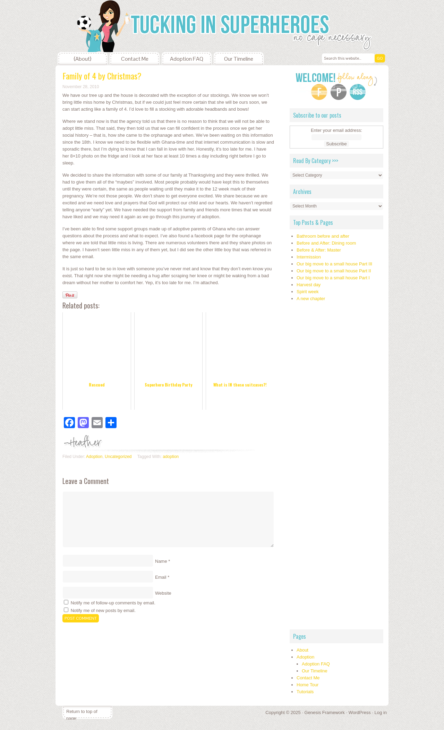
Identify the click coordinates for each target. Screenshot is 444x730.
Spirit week (308, 291)
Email (160, 577)
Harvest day (309, 284)
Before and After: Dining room (326, 243)
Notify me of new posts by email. (103, 610)
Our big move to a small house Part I (333, 277)
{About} (83, 58)
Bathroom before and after (323, 236)
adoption (171, 456)
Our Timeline (238, 58)
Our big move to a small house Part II (334, 270)
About (302, 650)
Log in (381, 712)
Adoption (94, 456)
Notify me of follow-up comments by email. (113, 602)
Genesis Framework (325, 712)
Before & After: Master (319, 250)
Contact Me (134, 58)
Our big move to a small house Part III (334, 263)
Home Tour (307, 684)
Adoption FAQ (186, 58)
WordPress (360, 712)
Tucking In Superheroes (108, 26)
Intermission (309, 257)
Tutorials (305, 691)
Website (163, 593)
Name (161, 561)
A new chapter (311, 298)
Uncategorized (118, 456)
